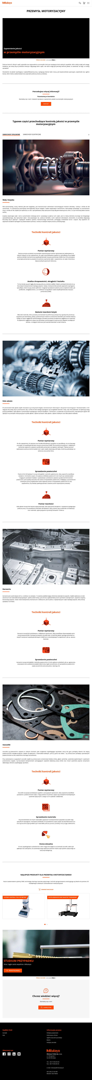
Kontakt (5, 1033)
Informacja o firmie (52, 1035)
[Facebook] (4, 1055)
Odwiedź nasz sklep (46, 889)
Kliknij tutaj (46, 1007)
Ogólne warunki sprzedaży (54, 1037)
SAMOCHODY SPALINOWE (11, 134)
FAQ (4, 1035)
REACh (48, 1040)
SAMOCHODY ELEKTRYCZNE (32, 134)
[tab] (11, 134)
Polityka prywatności (52, 1033)
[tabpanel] (23, 907)
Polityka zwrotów (51, 1042)
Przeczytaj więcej (13, 970)
